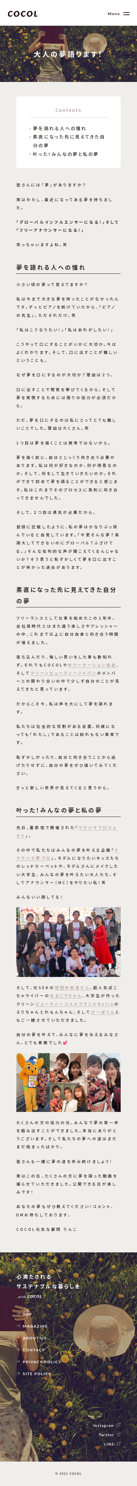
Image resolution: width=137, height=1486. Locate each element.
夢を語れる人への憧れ (60, 128)
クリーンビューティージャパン (63, 673)
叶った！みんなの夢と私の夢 (66, 154)
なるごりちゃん (66, 995)
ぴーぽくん (103, 1012)
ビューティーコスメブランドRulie (75, 1004)
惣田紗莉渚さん (72, 987)
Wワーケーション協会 (92, 664)
